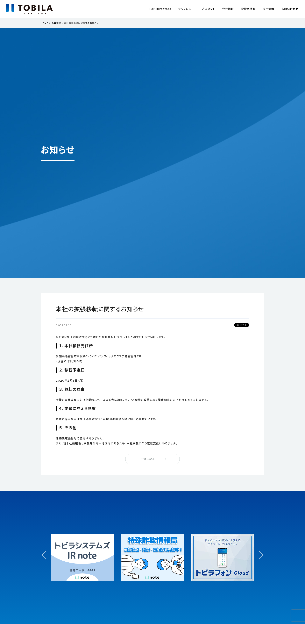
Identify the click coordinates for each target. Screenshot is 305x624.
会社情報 (228, 9)
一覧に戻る (147, 459)
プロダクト (208, 9)
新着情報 (56, 23)
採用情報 (268, 9)
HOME (44, 23)
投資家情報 (248, 9)
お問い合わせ (290, 9)
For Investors (160, 9)
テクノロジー (186, 9)
